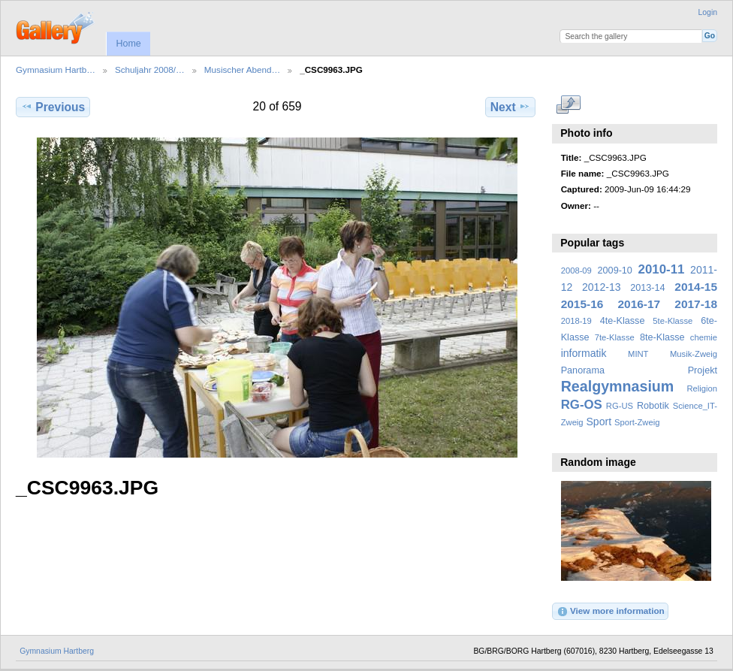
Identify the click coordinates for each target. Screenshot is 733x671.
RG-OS (581, 404)
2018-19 (576, 320)
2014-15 (695, 286)
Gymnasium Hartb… (55, 69)
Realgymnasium (617, 386)
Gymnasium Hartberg (57, 651)
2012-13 (601, 287)
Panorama (583, 370)
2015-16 (582, 304)
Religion (701, 388)
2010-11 (661, 269)
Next (510, 106)
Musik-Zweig (693, 353)
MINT (638, 353)
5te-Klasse (672, 320)
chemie (703, 337)
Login (707, 12)
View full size (569, 105)
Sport (599, 422)
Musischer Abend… (242, 69)
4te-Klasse (622, 321)
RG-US (619, 405)
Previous (53, 106)
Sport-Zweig (636, 422)
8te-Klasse (662, 337)
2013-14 (647, 288)
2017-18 (695, 304)
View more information (611, 612)
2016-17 (639, 304)
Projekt (702, 370)
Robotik (653, 405)
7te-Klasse (615, 337)
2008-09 (576, 270)
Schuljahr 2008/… (150, 69)
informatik (584, 353)
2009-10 (615, 270)
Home (128, 43)
